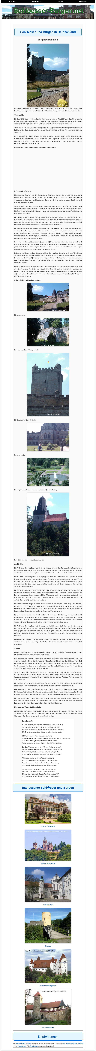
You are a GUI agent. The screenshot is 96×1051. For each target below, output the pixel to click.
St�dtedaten (34, 1046)
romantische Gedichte (23, 1043)
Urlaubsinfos (21, 1046)
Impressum (83, 1)
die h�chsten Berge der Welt (73, 1043)
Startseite (12, 1)
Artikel (60, 1)
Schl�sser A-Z (37, 1)
